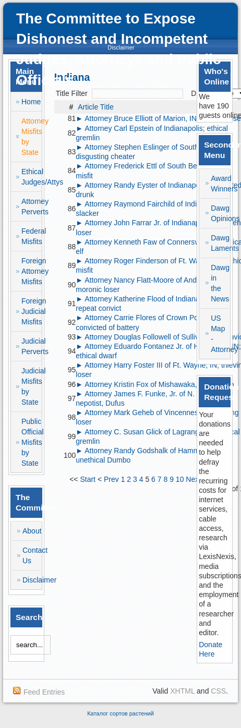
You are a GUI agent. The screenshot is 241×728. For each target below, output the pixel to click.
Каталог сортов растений (120, 713)
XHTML (182, 691)
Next (193, 479)
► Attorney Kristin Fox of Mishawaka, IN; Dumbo (155, 384)
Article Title (95, 107)
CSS (218, 691)
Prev (111, 479)
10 (180, 479)
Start (87, 479)
